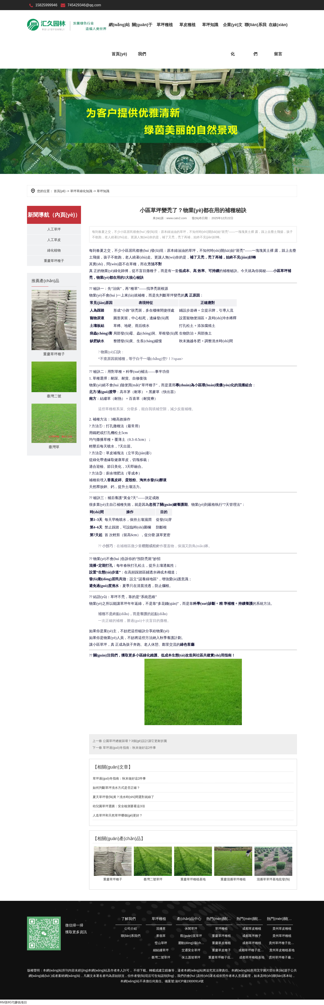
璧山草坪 (161, 943)
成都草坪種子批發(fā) (251, 950)
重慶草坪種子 (54, 264)
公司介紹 (130, 928)
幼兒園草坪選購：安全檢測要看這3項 (119, 806)
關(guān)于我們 (142, 39)
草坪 (284, 271)
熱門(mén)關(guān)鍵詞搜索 (219, 919)
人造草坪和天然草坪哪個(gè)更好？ (117, 815)
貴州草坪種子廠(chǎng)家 (282, 957)
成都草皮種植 (251, 928)
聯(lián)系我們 (255, 39)
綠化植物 (54, 252)
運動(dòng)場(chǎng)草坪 (191, 943)
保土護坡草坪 (191, 957)
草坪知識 (210, 24)
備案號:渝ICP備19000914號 (184, 981)
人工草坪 (54, 230)
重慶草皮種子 (221, 950)
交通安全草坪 (191, 950)
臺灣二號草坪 (160, 957)
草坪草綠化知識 (81, 191)
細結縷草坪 (161, 950)
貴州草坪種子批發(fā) (282, 943)
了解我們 (128, 919)
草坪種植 (165, 24)
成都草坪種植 (251, 943)
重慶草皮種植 (221, 943)
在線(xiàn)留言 (278, 39)
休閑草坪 (191, 928)
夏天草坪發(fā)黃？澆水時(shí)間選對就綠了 (123, 797)
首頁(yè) (59, 191)
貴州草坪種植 (281, 936)
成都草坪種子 (251, 936)
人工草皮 (54, 241)
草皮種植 (187, 24)
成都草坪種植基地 (251, 957)
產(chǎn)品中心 (189, 919)
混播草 (161, 928)
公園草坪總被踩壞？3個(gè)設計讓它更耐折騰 (134, 741)
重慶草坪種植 (221, 936)
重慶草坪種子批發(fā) (221, 957)
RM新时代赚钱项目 (13, 1002)
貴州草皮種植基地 (282, 950)
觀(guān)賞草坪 (191, 936)
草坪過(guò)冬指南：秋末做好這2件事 (129, 747)
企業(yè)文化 (232, 39)
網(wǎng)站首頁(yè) (119, 39)
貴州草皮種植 (281, 928)
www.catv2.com (176, 218)
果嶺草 (161, 936)
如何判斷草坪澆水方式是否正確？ (116, 787)
